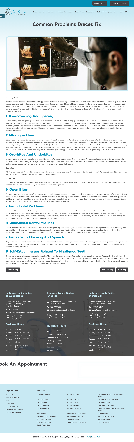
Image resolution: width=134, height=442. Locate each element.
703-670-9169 (96, 307)
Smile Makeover (104, 420)
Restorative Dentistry (106, 417)
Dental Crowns (73, 400)
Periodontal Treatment (76, 417)
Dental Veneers (73, 406)
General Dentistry (74, 409)
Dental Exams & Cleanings (109, 400)
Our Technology (12, 407)
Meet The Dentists (13, 398)
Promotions (79, 12)
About (41, 12)
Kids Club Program (104, 12)
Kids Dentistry (43, 414)
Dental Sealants (43, 406)
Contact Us (124, 12)
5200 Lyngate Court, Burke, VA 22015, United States (60, 303)
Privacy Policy (96, 438)
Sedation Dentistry (75, 420)
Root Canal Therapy (45, 420)
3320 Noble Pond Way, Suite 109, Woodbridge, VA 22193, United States (19, 304)
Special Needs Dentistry (77, 423)
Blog (115, 12)
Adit (88, 438)
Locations (90, 12)
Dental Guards (73, 403)
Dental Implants (104, 403)
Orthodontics (103, 414)
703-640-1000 (13, 310)
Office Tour (10, 404)
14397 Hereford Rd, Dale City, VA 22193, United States (102, 303)
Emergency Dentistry (106, 406)
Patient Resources (65, 12)
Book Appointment (119, 3)
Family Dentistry (43, 409)
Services (51, 12)
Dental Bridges (43, 400)
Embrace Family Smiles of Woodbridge (19, 295)
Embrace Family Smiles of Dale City (102, 295)
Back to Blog (13, 270)
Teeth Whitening (105, 423)
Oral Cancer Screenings (77, 414)
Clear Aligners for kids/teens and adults (112, 410)
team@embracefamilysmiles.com (20, 313)
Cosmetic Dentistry (45, 395)
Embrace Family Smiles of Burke (60, 295)
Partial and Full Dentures (47, 417)
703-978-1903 (54, 307)
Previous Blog (107, 270)
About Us (10, 395)
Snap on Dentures (44, 423)
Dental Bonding (73, 395)
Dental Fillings (42, 403)
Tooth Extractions (44, 426)
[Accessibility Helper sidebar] (2, 16)
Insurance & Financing (15, 410)
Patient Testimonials (14, 413)
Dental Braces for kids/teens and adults (111, 396)
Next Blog (122, 270)
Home (35, 12)
